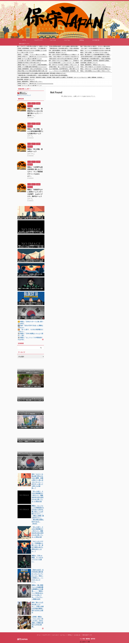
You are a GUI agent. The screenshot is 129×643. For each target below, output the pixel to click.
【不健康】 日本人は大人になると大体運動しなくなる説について (33, 50)
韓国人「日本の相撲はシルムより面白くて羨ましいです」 (95, 71)
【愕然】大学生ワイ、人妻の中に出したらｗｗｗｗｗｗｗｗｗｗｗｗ (33, 56)
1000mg (81, 40)
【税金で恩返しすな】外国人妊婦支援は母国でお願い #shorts (33, 71)
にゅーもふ (67, 40)
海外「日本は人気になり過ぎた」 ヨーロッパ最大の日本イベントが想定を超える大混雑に (96, 46)
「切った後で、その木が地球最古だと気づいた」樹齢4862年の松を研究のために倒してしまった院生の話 (96, 48)
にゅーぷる (53, 40)
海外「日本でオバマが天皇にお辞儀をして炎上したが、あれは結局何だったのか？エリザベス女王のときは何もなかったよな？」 (64, 64)
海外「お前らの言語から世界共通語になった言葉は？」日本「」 (64, 54)
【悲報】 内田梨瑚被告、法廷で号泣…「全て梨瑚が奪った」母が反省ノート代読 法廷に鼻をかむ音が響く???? (33, 48)
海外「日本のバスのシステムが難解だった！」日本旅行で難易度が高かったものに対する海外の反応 (64, 60)
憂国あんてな (86, 634)
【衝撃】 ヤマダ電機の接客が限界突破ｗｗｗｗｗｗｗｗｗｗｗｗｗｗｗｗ (33, 66)
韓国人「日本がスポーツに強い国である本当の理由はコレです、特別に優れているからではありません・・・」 (96, 69)
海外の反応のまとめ (88, 638)
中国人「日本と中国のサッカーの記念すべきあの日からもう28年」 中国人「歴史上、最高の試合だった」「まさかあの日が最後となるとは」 (64, 56)
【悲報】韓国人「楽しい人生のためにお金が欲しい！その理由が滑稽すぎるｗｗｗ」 (64, 66)
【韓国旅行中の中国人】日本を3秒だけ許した (29, 62)
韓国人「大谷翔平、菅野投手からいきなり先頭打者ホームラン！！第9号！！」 (35, 110)
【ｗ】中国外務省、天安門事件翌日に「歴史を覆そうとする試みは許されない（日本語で (64, 69)
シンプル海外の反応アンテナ (91, 632)
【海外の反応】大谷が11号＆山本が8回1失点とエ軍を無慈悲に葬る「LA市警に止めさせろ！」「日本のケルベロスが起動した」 (64, 58)
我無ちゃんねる (87, 636)
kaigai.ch (85, 623)
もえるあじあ (95, 40)
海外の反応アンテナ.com (90, 641)
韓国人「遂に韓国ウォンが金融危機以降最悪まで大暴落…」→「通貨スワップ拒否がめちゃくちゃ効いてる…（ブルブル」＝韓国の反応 (96, 54)
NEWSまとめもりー (88, 615)
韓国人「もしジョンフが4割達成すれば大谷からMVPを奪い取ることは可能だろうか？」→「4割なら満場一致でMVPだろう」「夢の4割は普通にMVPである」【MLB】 (96, 50)
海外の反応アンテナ (24, 43)
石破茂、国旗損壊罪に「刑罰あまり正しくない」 (93, 64)
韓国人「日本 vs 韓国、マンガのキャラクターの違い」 (94, 52)
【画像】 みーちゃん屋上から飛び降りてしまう (29, 58)
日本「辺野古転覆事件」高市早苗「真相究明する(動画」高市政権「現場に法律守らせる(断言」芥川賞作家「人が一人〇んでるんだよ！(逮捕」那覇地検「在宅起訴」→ (64, 50)
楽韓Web (85, 619)
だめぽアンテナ (87, 625)
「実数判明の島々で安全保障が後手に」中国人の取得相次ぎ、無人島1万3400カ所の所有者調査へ (64, 48)
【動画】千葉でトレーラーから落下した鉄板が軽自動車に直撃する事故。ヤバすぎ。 (33, 64)
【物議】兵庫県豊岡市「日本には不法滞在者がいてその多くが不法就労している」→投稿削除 (33, 69)
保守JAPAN (22, 610)
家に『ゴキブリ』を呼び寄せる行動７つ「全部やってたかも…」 (33, 46)
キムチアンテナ (38, 40)
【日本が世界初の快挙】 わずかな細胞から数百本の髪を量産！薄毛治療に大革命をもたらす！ (64, 46)
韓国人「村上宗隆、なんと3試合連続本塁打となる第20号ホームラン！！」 (35, 128)
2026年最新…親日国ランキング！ (57, 52)
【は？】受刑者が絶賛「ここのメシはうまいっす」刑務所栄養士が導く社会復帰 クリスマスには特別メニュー (64, 62)
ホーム (24, 40)
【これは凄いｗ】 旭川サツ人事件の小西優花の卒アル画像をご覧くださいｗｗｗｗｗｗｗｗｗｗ (33, 60)
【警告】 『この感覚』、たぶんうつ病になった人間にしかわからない (33, 54)
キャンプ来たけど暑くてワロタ (25, 52)
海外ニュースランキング (24, 95)
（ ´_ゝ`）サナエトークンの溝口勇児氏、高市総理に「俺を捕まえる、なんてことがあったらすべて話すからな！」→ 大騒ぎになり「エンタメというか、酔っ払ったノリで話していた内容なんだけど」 (64, 71)
